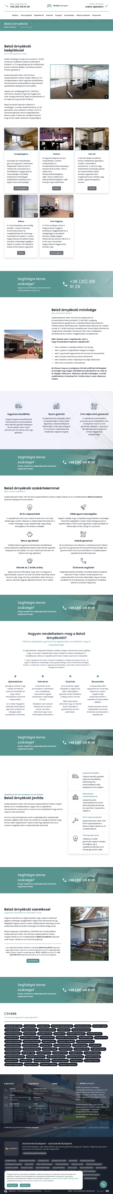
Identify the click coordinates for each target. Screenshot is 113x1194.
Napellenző (39, 15)
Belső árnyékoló (83, 15)
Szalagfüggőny (21, 188)
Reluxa (21, 253)
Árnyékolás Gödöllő (12, 1030)
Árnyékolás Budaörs (29, 1030)
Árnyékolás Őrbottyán (42, 1061)
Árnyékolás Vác (43, 1026)
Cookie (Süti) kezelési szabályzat (73, 1127)
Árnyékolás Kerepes (98, 1049)
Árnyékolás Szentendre (47, 1030)
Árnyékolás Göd (29, 1034)
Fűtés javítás (29, 1164)
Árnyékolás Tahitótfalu (48, 1064)
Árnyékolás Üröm (11, 1061)
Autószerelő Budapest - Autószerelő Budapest (47, 1143)
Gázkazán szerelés (12, 1168)
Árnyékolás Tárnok (43, 1053)
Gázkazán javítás (77, 1164)
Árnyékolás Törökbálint (66, 1041)
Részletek (47, 1191)
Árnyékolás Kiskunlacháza (15, 1057)
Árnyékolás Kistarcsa (30, 1045)
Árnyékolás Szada (31, 1064)
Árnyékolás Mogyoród (60, 1061)
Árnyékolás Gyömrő (94, 1034)
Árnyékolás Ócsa (76, 1053)
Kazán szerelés (101, 1168)
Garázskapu (69, 15)
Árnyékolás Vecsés (44, 1034)
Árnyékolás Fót (59, 1034)
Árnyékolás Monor (12, 1038)
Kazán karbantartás (86, 1168)
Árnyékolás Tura (76, 1061)
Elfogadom (12, 1185)
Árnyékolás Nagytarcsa (14, 1064)
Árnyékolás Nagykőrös (13, 1034)
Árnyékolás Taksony (92, 1061)
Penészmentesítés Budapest (90, 1175)
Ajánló (55, 1127)
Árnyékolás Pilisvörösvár (85, 1041)
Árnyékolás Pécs (11, 1161)
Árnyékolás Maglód (80, 1045)
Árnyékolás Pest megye (13, 1026)
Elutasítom (25, 1185)
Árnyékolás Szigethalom (29, 1038)
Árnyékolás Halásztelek (62, 1045)
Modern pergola (58, 1088)
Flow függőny (56, 253)
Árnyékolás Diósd (65, 1049)
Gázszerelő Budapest (42, 1168)
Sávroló (92, 188)
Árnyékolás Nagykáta (13, 1049)
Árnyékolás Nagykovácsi (56, 1057)
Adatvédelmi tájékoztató (99, 1127)
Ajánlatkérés (33, 961)
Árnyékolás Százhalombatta (66, 1038)
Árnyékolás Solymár (81, 1049)
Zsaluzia (49, 15)
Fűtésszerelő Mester (62, 1164)
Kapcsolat (96, 15)
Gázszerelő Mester (59, 1168)
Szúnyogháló (26, 15)
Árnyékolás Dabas (86, 1038)
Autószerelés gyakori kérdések (34, 1153)
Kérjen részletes (96, 4)
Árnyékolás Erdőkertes (92, 1053)
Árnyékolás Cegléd (99, 1026)
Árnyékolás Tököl (28, 1053)
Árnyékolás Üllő (46, 1045)
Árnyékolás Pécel (101, 1038)
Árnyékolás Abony (49, 1041)
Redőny (15, 15)
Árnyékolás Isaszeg (49, 1049)
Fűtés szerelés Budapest (44, 1164)
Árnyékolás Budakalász (32, 1049)
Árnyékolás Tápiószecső (68, 1064)
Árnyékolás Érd (30, 1026)
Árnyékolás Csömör (60, 1053)
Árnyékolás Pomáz (47, 1038)
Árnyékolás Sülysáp (92, 1057)
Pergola (58, 15)
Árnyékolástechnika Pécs (27, 1161)
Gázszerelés (73, 1161)
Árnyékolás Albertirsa (13, 1045)
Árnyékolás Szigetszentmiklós (62, 1026)
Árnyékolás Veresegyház (76, 1034)
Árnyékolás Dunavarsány (35, 1057)
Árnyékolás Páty (26, 1061)
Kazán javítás (72, 1168)
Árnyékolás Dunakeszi (82, 1026)
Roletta (56, 188)
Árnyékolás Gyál (63, 1030)
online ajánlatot (94, 6)
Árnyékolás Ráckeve (12, 1053)
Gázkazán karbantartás (93, 1164)
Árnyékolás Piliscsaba (75, 1057)
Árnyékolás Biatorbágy (31, 1041)
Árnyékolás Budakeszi (13, 1041)
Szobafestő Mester (90, 1178)
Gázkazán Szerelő (27, 1168)
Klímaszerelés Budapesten (86, 1171)
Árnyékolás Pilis (95, 1045)
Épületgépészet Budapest (14, 1164)
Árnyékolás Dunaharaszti (81, 1030)
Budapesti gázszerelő (59, 1161)
